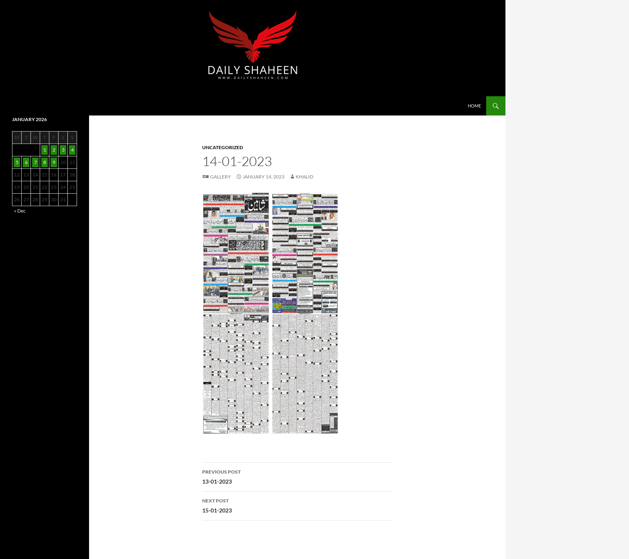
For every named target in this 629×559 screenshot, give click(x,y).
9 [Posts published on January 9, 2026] (54, 162)
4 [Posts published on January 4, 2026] (72, 150)
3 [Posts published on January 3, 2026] (63, 150)
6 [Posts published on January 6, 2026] (26, 162)
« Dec (20, 211)
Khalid (304, 177)
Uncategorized (222, 147)
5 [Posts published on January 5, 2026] (17, 162)
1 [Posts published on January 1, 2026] (44, 150)
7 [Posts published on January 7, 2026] (35, 162)
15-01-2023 (297, 505)
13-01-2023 (297, 476)
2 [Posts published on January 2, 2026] (54, 150)
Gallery (220, 177)
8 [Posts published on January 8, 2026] (44, 162)
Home (474, 105)
